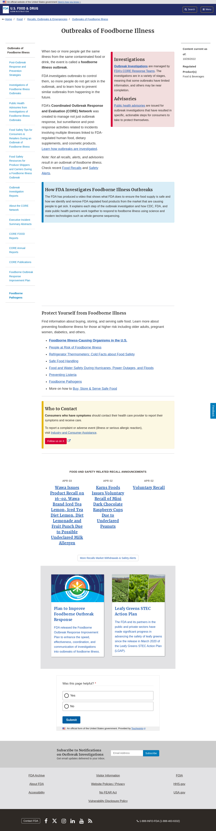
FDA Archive (37, 775)
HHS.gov (179, 784)
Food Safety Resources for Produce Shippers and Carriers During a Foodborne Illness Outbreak (20, 167)
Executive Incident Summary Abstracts (20, 222)
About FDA (36, 784)
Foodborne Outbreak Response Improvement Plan (21, 276)
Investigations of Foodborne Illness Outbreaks (19, 89)
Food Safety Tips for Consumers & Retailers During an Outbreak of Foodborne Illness (20, 138)
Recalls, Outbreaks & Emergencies (47, 19)
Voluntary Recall (149, 487)
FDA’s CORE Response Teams (134, 71)
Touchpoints (137, 728)
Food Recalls (71, 168)
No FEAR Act (108, 792)
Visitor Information (108, 775)
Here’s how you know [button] (69, 2)
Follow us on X (55, 441)
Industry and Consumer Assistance (73, 432)
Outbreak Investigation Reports (16, 191)
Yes (72, 695)
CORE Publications (20, 262)
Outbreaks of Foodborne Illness (90, 19)
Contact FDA (30, 820)
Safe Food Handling (63, 361)
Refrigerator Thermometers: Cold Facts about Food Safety (92, 354)
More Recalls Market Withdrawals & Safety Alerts (108, 558)
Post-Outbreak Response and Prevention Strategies (17, 68)
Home (8, 19)
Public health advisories (129, 105)
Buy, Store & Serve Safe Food (95, 388)
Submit (71, 720)
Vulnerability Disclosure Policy (108, 801)
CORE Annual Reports (17, 250)
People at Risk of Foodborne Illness (75, 347)
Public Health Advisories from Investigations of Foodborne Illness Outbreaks (19, 112)
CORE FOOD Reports (17, 236)
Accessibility (37, 792)
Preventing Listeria (62, 375)
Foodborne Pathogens (16, 295)
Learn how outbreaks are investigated (69, 149)
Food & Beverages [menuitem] (193, 76)
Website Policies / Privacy (108, 784)
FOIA (179, 775)
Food (20, 19)
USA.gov (179, 792)
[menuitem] (195, 55)
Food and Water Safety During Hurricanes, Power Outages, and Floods (101, 368)
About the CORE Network (18, 207)
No (72, 706)
